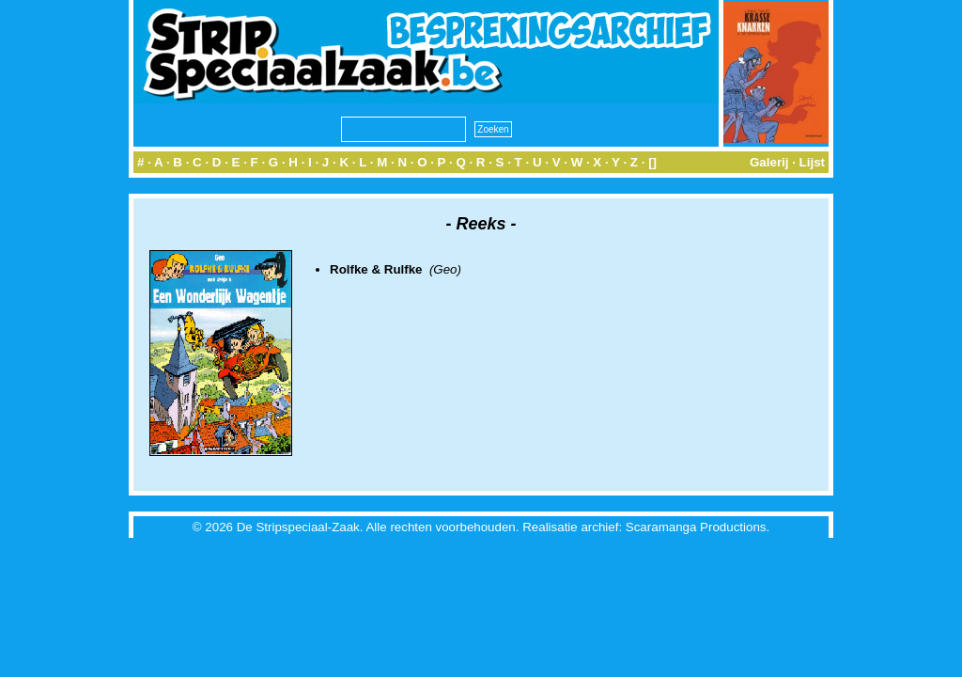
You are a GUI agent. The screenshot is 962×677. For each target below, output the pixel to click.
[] (652, 162)
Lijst (812, 162)
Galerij (769, 162)
